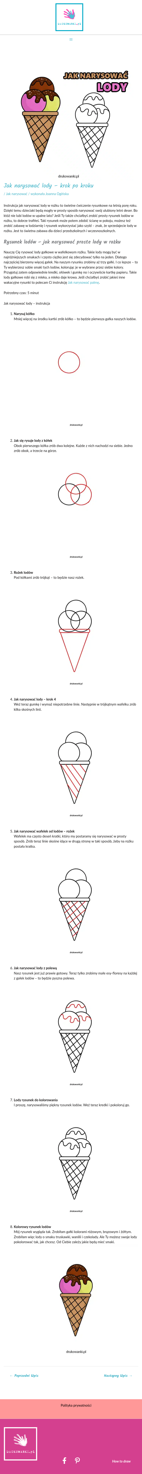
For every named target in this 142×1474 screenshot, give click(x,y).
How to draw (121, 1461)
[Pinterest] (77, 1460)
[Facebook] (64, 1460)
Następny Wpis (118, 1376)
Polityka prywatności (76, 1405)
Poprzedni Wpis (23, 1376)
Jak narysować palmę (83, 282)
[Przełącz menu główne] (71, 39)
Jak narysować (16, 194)
